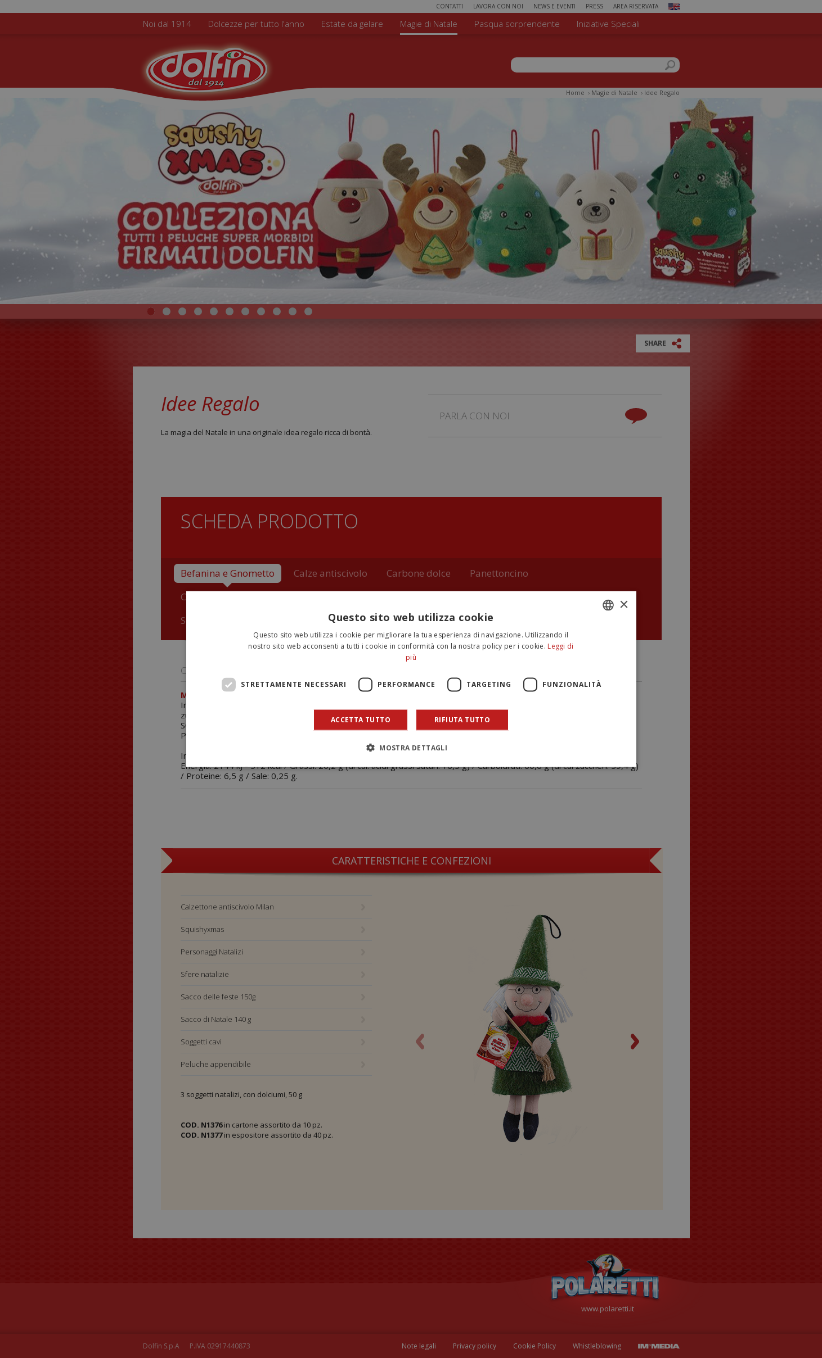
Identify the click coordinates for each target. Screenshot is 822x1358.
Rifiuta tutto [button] (462, 719)
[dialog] (411, 679)
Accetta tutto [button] (360, 719)
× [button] (623, 604)
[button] (411, 747)
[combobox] (608, 605)
